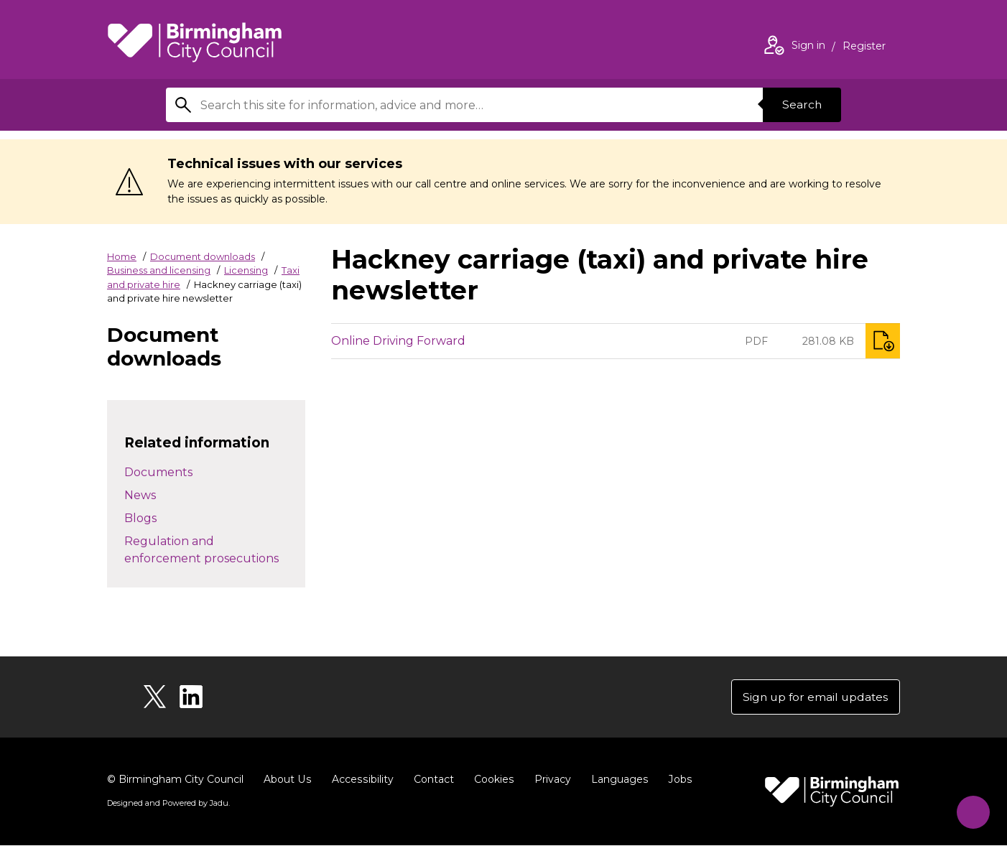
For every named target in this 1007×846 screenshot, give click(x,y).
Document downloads (202, 256)
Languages (616, 779)
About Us (287, 779)
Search (801, 104)
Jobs (675, 779)
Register (864, 47)
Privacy (549, 779)
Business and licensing (158, 270)
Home (121, 256)
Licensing (246, 270)
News (140, 495)
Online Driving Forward (398, 341)
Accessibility (360, 779)
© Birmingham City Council (175, 779)
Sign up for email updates (813, 697)
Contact (431, 779)
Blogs (140, 518)
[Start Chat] (970, 809)
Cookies (491, 779)
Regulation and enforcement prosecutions (201, 549)
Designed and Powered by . (168, 804)
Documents (158, 472)
